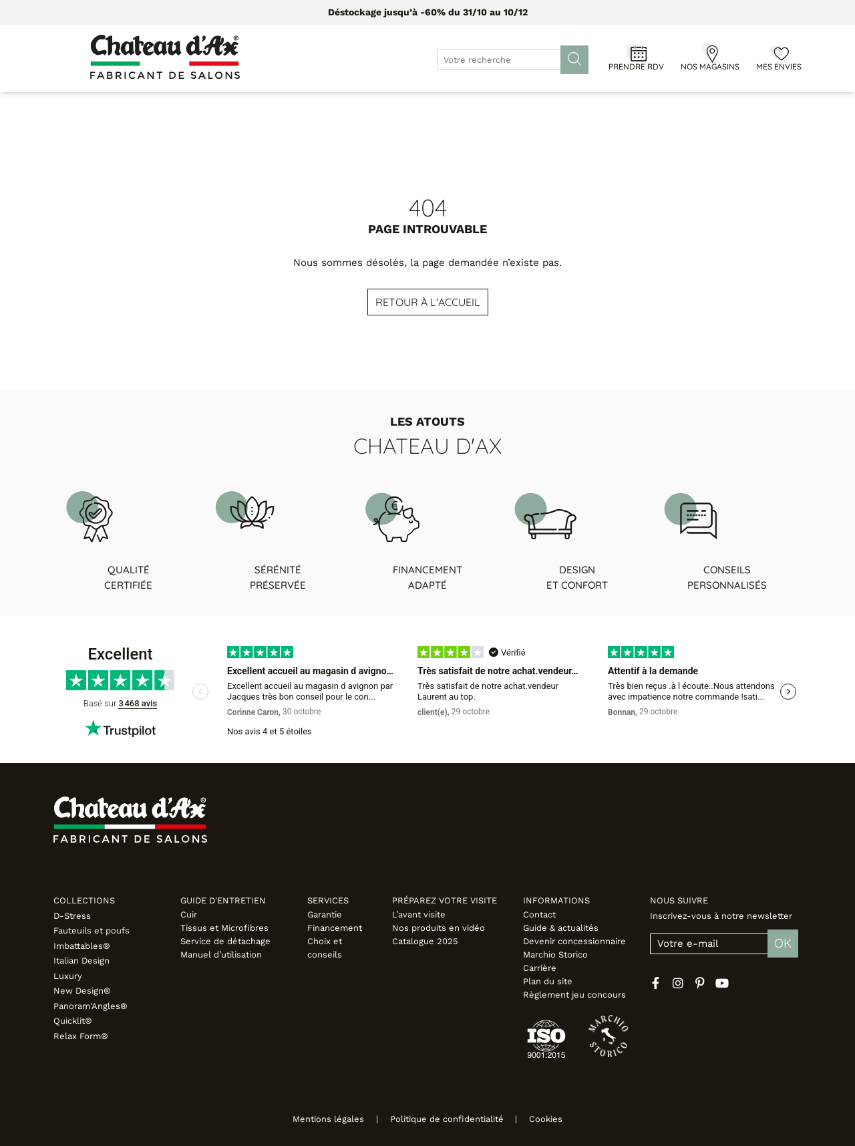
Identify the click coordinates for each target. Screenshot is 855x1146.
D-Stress (72, 916)
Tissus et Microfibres (224, 928)
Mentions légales (319, 1119)
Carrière (539, 968)
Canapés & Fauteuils (144, 106)
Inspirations (645, 106)
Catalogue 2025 (425, 941)
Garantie (324, 914)
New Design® (82, 991)
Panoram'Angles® (90, 1006)
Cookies (555, 1119)
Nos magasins (710, 66)
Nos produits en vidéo (438, 928)
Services (328, 900)
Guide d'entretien (223, 900)
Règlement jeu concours (574, 995)
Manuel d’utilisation (221, 955)
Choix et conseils (324, 948)
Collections (84, 900)
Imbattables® (81, 946)
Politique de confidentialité (447, 1119)
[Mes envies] (779, 53)
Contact (539, 914)
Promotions (353, 106)
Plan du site (547, 981)
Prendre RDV (636, 66)
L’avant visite (419, 914)
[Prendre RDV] (637, 53)
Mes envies (779, 66)
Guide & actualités (560, 928)
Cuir (188, 914)
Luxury (67, 976)
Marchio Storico (555, 955)
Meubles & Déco (260, 106)
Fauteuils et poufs (91, 930)
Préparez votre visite (444, 900)
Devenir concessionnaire (574, 941)
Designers (430, 106)
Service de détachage (225, 941)
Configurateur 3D (524, 106)
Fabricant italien (743, 106)
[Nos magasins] (710, 53)
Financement (334, 928)
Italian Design (81, 961)
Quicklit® (72, 1021)
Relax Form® (80, 1036)
